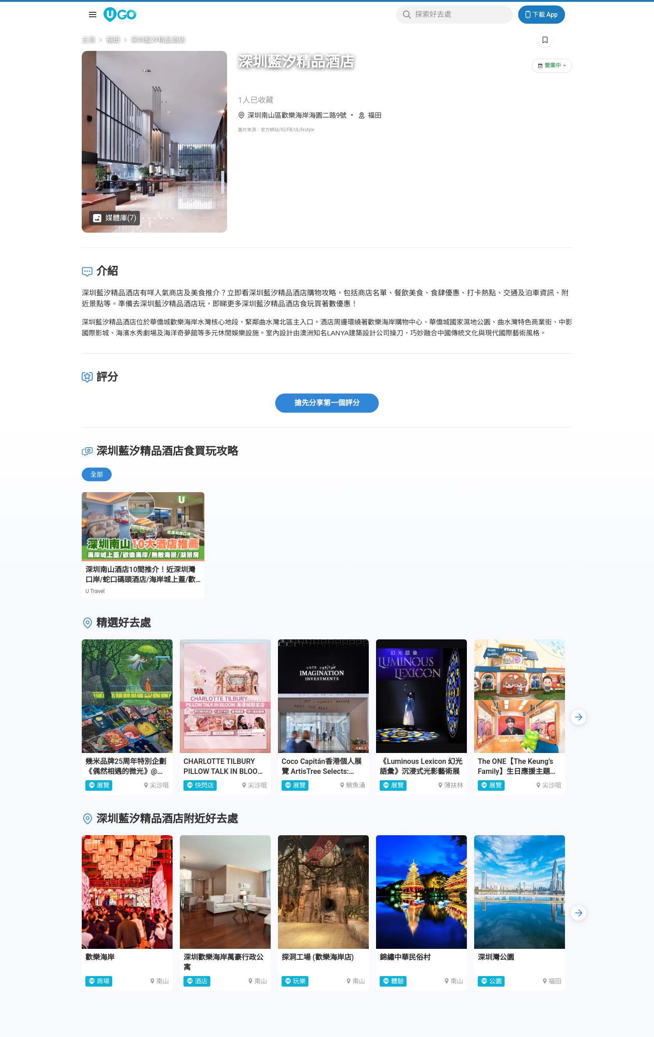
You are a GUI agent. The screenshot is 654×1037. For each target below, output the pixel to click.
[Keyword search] (461, 14)
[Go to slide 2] (143, 218)
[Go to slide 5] (161, 218)
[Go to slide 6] (167, 218)
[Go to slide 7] (173, 218)
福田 (113, 39)
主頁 (88, 39)
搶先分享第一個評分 (327, 403)
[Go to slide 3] (149, 218)
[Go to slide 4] (155, 218)
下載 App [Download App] (541, 14)
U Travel (95, 591)
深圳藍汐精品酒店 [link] (158, 39)
